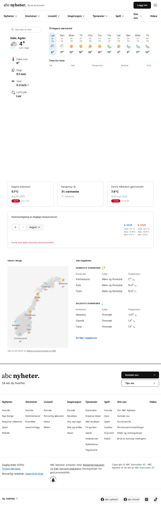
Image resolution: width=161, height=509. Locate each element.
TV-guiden (91, 427)
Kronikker (30, 421)
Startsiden (91, 410)
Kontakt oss (123, 415)
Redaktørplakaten (93, 465)
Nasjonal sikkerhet (12, 421)
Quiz (106, 415)
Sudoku (108, 427)
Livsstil (54, 16)
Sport (5, 427)
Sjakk (107, 421)
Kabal (107, 438)
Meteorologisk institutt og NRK (41, 351)
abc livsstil (131, 499)
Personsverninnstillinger (130, 427)
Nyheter (10, 16)
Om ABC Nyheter (126, 410)
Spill (120, 16)
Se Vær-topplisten (86, 338)
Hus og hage (74, 421)
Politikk (6, 432)
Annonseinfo (124, 421)
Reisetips (72, 415)
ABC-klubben (92, 421)
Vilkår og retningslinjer (129, 432)
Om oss (138, 16)
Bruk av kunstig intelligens (131, 438)
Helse (47, 421)
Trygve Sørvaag (11, 468)
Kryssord (109, 432)
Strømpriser (91, 438)
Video (153, 16)
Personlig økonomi (54, 415)
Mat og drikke (74, 427)
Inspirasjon (76, 16)
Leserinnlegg (32, 427)
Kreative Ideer (93, 415)
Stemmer (32, 16)
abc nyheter (109, 499)
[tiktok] (156, 499)
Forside (6, 410)
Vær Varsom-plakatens (67, 468)
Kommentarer (32, 415)
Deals (70, 432)
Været (88, 432)
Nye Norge (8, 415)
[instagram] (146, 499)
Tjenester (100, 16)
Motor (47, 427)
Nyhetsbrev (91, 444)
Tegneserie (91, 449)
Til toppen (10, 498)
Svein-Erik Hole (34, 473)
